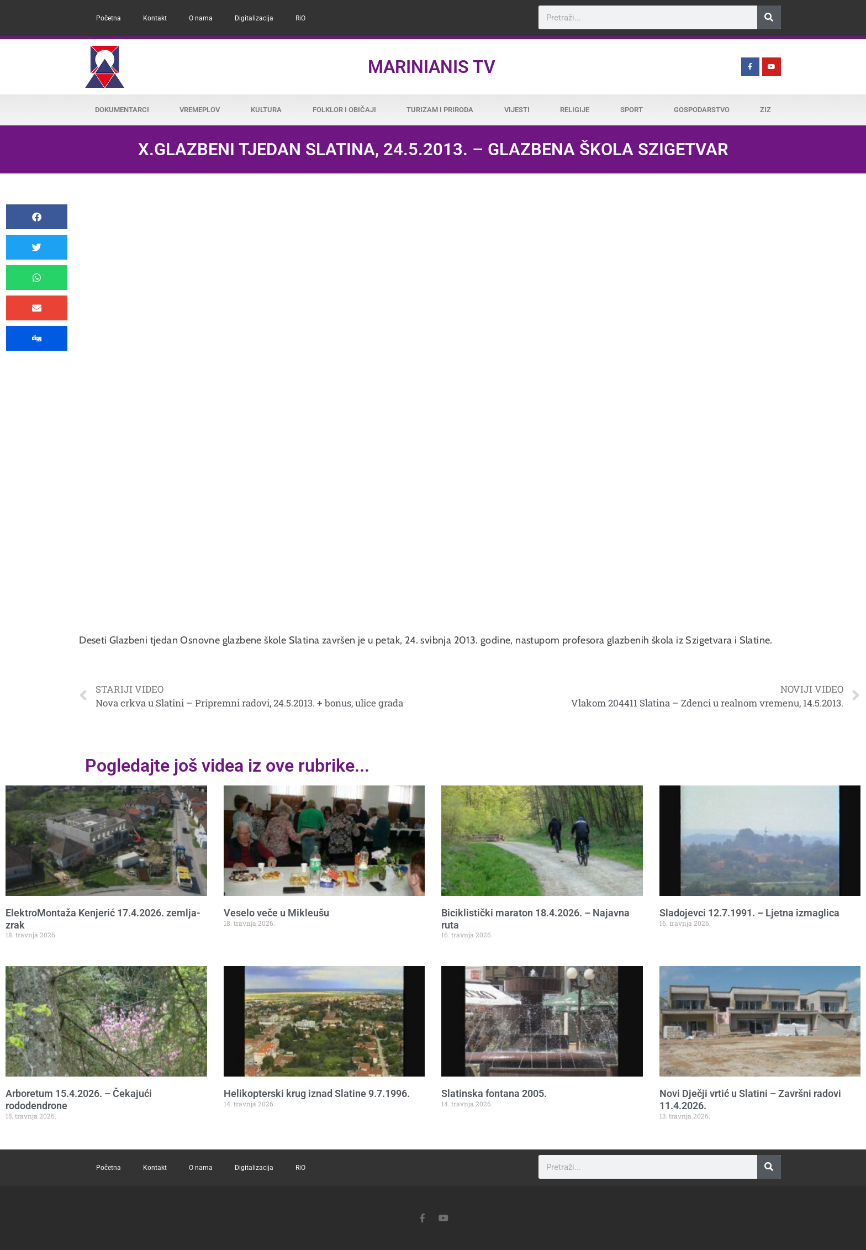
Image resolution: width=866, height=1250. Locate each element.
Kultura (266, 110)
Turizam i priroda (439, 110)
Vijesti (517, 110)
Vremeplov (199, 110)
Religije (574, 110)
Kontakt (155, 18)
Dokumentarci (122, 110)
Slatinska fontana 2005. (494, 1093)
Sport (631, 110)
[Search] (769, 17)
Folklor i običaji (344, 110)
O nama (201, 18)
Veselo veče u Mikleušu (276, 913)
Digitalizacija (254, 18)
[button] (36, 216)
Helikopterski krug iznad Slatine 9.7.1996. (317, 1093)
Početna (108, 18)
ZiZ (765, 110)
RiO (300, 18)
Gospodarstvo (702, 110)
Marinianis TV (431, 66)
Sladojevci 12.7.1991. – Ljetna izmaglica (749, 913)
